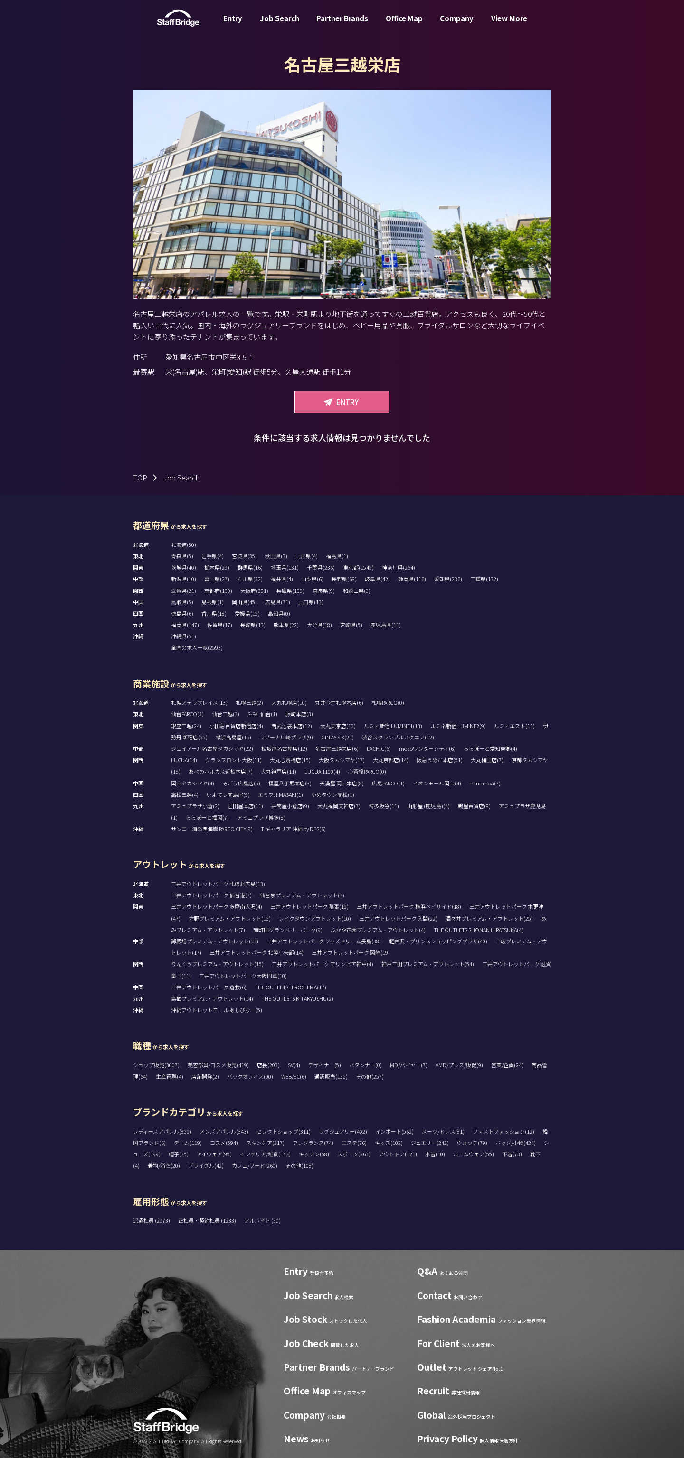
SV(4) (294, 1065)
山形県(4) (306, 556)
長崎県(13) (253, 624)
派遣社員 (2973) (152, 1220)
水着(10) (435, 1154)
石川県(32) (250, 578)
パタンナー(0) (365, 1065)
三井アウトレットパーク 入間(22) (398, 918)
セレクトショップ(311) (283, 1131)
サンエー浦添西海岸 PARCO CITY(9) (212, 828)
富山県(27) (216, 578)
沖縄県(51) (183, 636)
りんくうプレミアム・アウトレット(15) (217, 964)
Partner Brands (342, 25)
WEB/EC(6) (293, 1076)
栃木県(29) (216, 567)
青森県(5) (182, 556)
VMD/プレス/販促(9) (459, 1065)
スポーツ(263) (353, 1154)
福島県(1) (337, 556)
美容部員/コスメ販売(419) (218, 1065)
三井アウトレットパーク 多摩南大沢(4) (216, 906)
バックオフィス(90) (250, 1076)
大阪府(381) (254, 590)
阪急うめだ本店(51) (440, 760)
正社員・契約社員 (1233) (207, 1220)
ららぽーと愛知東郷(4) (490, 748)
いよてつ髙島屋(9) (228, 794)
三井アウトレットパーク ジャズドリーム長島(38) (323, 941)
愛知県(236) (448, 578)
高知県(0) (279, 613)
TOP (140, 477)
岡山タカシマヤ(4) (192, 783)
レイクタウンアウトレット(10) (315, 918)
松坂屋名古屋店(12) (284, 748)
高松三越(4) (185, 794)
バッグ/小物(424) (515, 1142)
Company (457, 25)
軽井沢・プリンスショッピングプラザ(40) (438, 941)
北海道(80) (183, 544)
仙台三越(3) (225, 714)
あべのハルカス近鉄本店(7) (221, 771)
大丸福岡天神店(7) (339, 806)
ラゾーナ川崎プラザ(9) (286, 737)
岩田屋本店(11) (245, 806)
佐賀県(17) (219, 624)
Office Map (404, 25)
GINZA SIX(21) (337, 737)
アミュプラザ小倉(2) (195, 806)
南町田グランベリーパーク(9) (288, 929)
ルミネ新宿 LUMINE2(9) (458, 725)
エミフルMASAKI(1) (280, 794)
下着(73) (512, 1154)
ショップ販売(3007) (156, 1065)
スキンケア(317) (265, 1142)
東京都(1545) (358, 567)
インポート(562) (394, 1131)
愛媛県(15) (247, 613)
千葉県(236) (321, 567)
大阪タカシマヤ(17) (342, 760)
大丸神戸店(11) (278, 771)
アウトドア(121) (398, 1154)
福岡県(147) (185, 624)
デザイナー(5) (324, 1065)
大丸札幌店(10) (289, 702)
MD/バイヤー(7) (409, 1065)
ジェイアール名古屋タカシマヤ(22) (212, 748)
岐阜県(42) (377, 578)
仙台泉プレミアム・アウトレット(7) (302, 895)
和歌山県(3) (356, 590)
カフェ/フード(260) (254, 1165)
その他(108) (299, 1165)
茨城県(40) (183, 567)
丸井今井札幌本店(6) (339, 702)
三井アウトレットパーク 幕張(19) (309, 906)
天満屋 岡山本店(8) (342, 783)
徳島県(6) (182, 613)
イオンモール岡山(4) (437, 783)
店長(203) (268, 1065)
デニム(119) (188, 1142)
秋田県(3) (276, 556)
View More (509, 25)
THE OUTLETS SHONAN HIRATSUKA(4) (478, 929)
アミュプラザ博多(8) (261, 817)
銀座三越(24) (186, 725)
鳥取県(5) (182, 602)
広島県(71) (277, 602)
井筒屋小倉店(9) (290, 806)
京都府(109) (218, 590)
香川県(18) (214, 613)
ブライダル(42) (206, 1165)
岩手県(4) (212, 556)
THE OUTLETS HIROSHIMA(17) (290, 987)
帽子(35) (179, 1154)
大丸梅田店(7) (487, 760)
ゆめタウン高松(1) (332, 794)
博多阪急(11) (384, 806)
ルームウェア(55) (473, 1154)
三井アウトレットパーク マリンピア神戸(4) (322, 964)
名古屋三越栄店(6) (337, 748)
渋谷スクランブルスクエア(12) (398, 737)
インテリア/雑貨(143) (265, 1154)
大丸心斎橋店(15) (290, 760)
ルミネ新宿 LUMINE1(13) (393, 725)
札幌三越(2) (249, 702)
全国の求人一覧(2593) (197, 647)
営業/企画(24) (507, 1065)
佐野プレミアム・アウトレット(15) (230, 918)
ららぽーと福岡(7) (207, 817)
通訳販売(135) (331, 1076)
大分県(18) (319, 624)
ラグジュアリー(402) (343, 1131)
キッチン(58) (314, 1154)
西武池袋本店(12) (291, 725)
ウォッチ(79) (472, 1142)
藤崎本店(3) (299, 714)
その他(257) (370, 1076)
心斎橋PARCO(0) (367, 771)
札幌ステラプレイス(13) (199, 702)
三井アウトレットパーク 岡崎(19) (351, 952)
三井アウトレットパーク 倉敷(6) (209, 987)
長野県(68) (344, 578)
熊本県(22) (286, 624)
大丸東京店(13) (338, 725)
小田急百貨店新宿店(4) (236, 725)
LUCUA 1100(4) (322, 771)
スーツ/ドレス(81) (443, 1131)
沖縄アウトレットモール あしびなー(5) (216, 1010)
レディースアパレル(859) (162, 1131)
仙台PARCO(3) (187, 714)
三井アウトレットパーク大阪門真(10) (243, 975)
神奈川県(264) (398, 567)
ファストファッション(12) (503, 1131)
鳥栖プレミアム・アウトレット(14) (212, 998)
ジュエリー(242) (430, 1142)
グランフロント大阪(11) (233, 760)
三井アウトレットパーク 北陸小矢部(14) (256, 952)
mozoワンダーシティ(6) (427, 748)
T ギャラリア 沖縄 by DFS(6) (293, 828)
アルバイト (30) (262, 1220)
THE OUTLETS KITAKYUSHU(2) (297, 998)
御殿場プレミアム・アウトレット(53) (214, 941)
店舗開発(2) (205, 1076)
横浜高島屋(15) (233, 737)
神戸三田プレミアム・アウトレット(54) (427, 964)
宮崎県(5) (351, 624)
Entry (232, 25)
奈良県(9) (324, 590)
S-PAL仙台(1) (262, 714)
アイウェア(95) (214, 1154)
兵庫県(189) (290, 590)
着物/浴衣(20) (164, 1165)
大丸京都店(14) (390, 760)
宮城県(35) (244, 556)
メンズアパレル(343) (224, 1131)
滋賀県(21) (183, 590)
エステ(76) (354, 1142)
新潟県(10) (183, 578)
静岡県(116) (412, 578)
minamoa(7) (485, 783)
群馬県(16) (250, 567)
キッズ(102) (389, 1142)
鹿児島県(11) (385, 624)
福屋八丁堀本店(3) (290, 783)
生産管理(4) (169, 1076)
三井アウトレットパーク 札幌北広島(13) (218, 883)
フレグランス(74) (313, 1142)
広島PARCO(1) (388, 783)
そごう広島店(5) (241, 783)
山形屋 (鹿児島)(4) (428, 806)
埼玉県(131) (285, 567)
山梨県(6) (312, 578)
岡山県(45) (244, 602)
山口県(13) (310, 602)
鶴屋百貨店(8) (474, 806)
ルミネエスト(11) (514, 725)
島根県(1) (212, 602)
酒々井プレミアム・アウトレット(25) (489, 918)
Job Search (279, 25)
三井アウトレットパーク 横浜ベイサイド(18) (409, 906)
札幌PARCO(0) (387, 702)
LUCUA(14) (184, 760)
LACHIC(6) (379, 748)
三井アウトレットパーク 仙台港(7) (211, 895)
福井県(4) (282, 578)
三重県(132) (484, 578)
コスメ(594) (224, 1142)
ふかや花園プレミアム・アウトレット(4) (378, 929)
